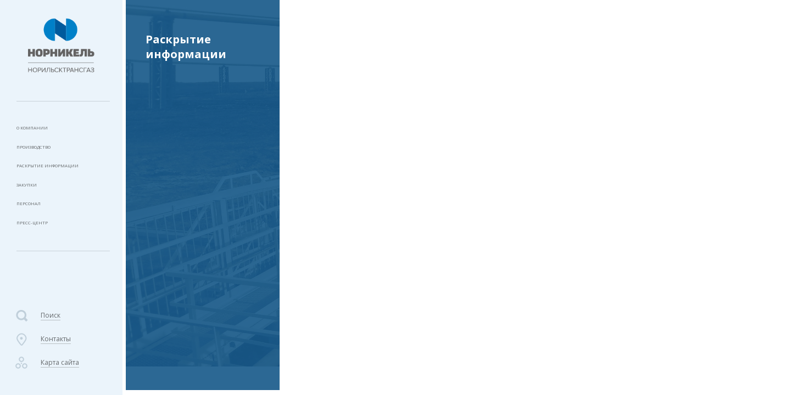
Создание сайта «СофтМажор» (707, 348)
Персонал (34, 220)
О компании (39, 129)
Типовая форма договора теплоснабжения (196, 152)
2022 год (166, 366)
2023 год (593, 18)
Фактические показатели (202, 342)
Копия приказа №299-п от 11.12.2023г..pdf (412, 145)
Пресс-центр (37, 244)
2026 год (166, 214)
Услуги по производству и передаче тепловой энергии (485, 18)
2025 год (166, 238)
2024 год (166, 262)
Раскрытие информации (60, 175)
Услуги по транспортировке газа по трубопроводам (203, 85)
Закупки (31, 198)
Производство (44, 152)
